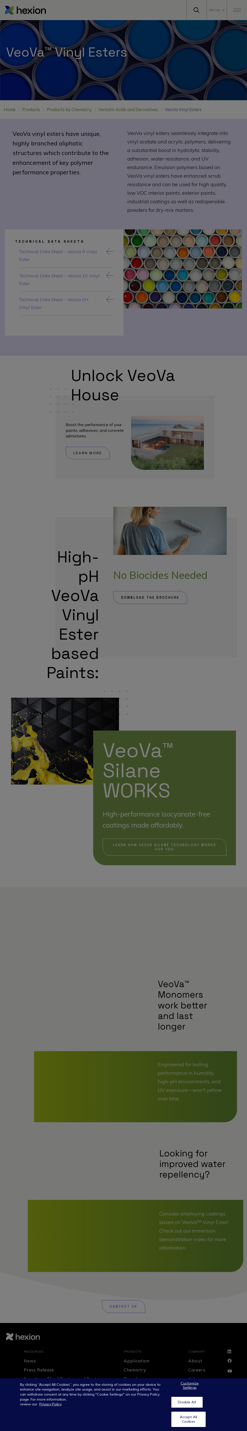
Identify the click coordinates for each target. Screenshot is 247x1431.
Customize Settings (190, 1385)
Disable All (187, 1402)
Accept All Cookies (188, 1419)
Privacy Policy (50, 1404)
